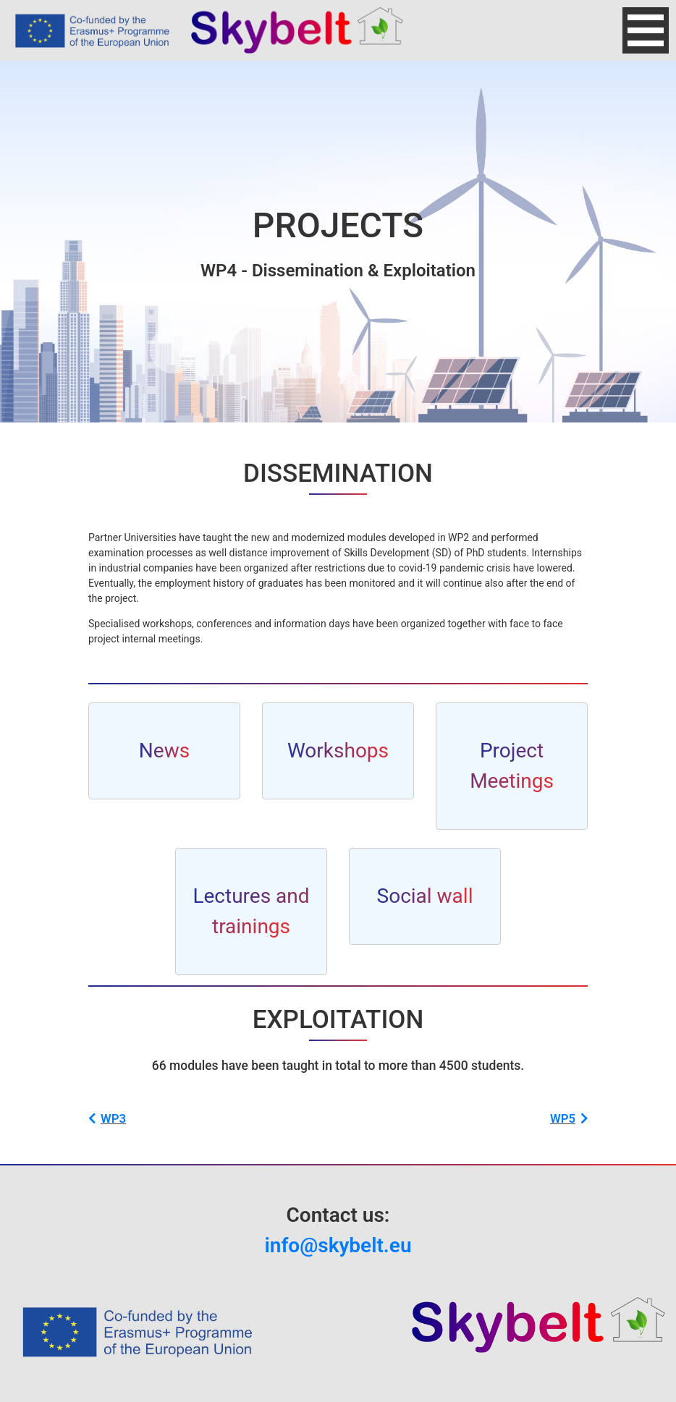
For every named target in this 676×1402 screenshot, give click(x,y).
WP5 (569, 1118)
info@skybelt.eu (337, 1245)
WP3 (107, 1118)
